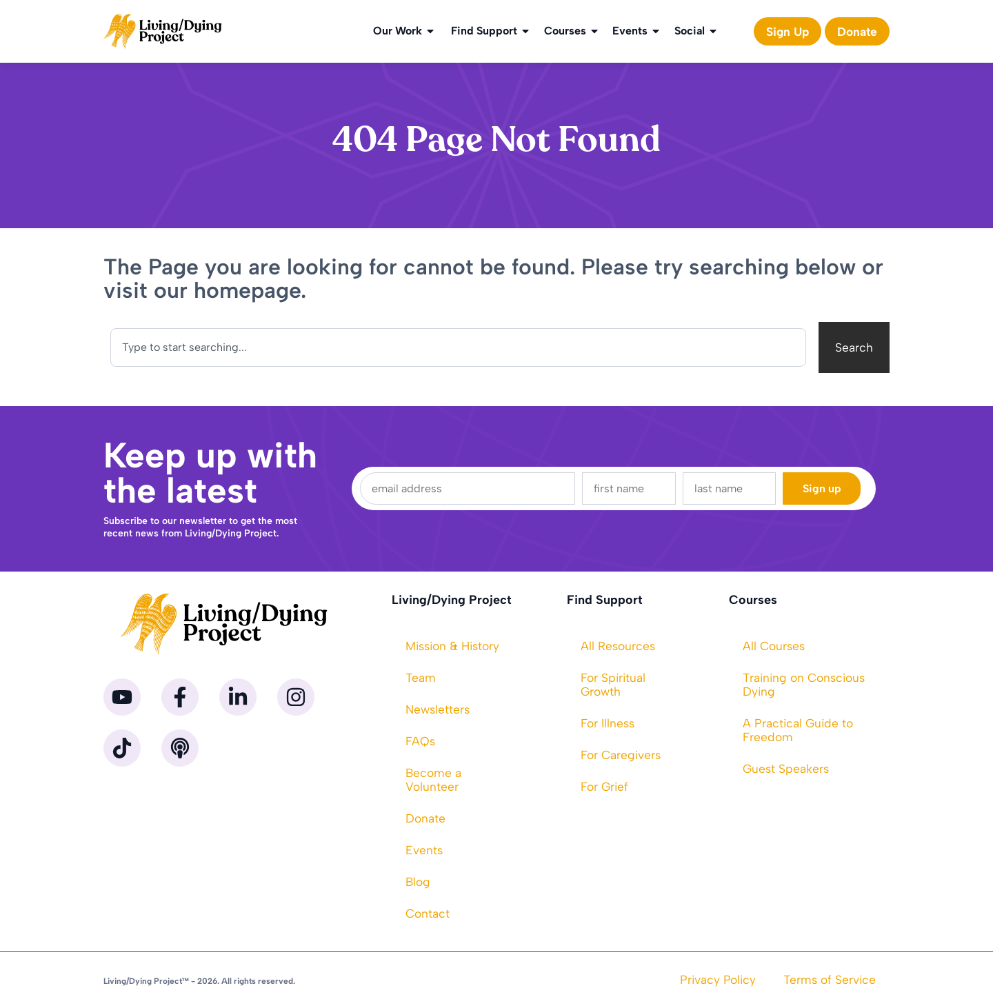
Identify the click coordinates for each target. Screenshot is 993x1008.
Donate (425, 818)
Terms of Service (829, 979)
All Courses (774, 645)
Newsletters (437, 709)
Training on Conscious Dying (804, 684)
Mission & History (452, 645)
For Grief (604, 786)
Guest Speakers (786, 768)
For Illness (607, 723)
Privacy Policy (718, 979)
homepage (247, 290)
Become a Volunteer (433, 779)
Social (696, 31)
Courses (572, 31)
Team (420, 677)
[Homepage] (162, 31)
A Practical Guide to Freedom (798, 730)
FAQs (420, 741)
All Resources (618, 645)
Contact (427, 913)
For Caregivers (621, 754)
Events (636, 31)
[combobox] (458, 347)
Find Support (491, 31)
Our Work (404, 31)
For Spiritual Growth (613, 684)
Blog (417, 881)
